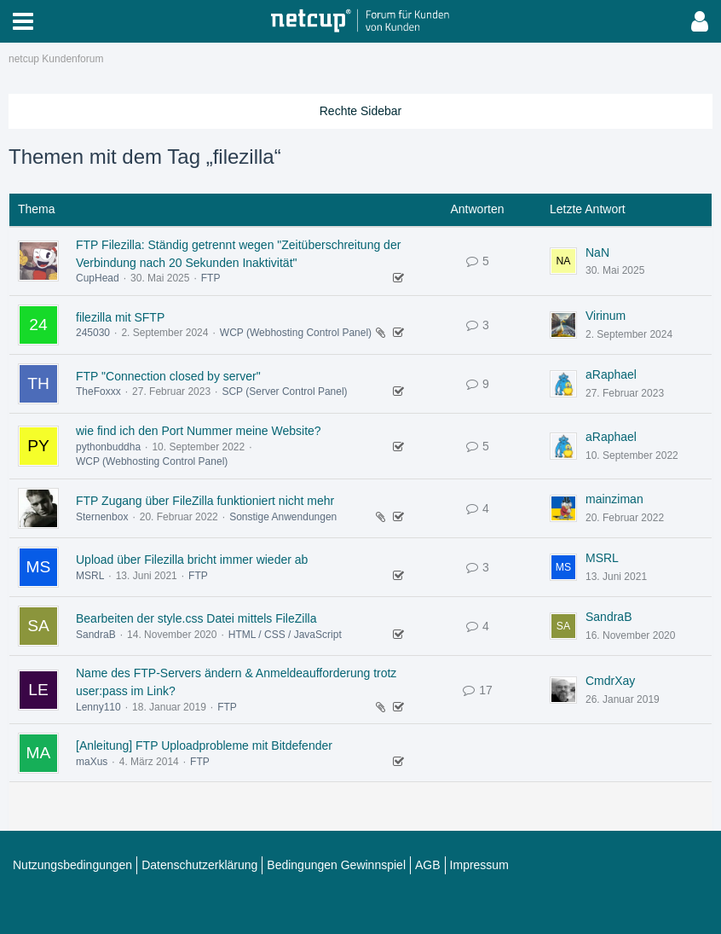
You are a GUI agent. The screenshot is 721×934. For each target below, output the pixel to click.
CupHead (97, 278)
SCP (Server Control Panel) (284, 391)
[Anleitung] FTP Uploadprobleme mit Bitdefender (204, 745)
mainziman (614, 499)
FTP (211, 278)
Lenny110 (98, 707)
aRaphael (611, 374)
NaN (597, 252)
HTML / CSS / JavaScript (285, 635)
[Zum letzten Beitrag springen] (563, 261)
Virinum (605, 315)
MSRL (90, 576)
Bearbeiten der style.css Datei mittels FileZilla (196, 618)
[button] (23, 21)
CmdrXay (610, 680)
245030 (93, 333)
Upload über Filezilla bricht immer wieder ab (192, 559)
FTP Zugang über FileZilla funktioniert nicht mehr (205, 501)
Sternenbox (102, 517)
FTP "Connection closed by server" (168, 376)
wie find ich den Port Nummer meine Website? (198, 431)
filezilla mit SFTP (120, 317)
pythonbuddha (108, 447)
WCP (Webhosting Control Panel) (296, 333)
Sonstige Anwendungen (283, 517)
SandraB (96, 635)
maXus (91, 762)
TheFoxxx (98, 391)
